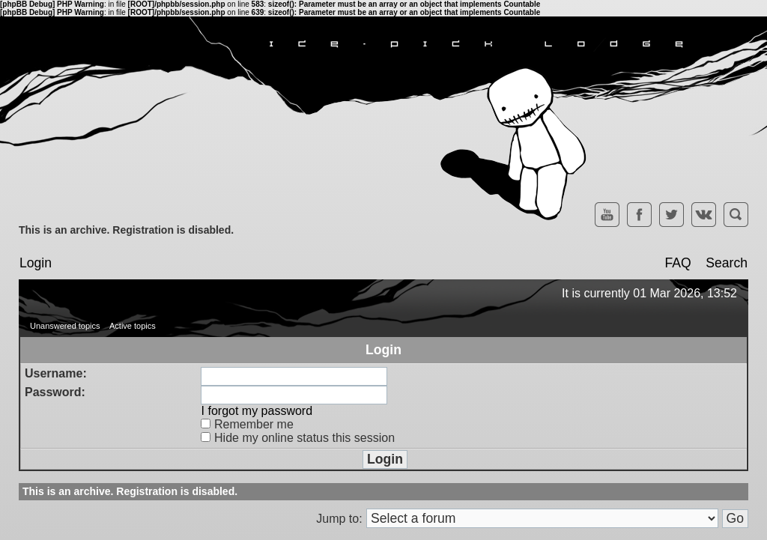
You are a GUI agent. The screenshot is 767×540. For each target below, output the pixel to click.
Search (727, 262)
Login (35, 262)
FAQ (677, 262)
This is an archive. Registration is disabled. (126, 230)
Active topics (132, 325)
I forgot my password (257, 410)
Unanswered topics (65, 325)
